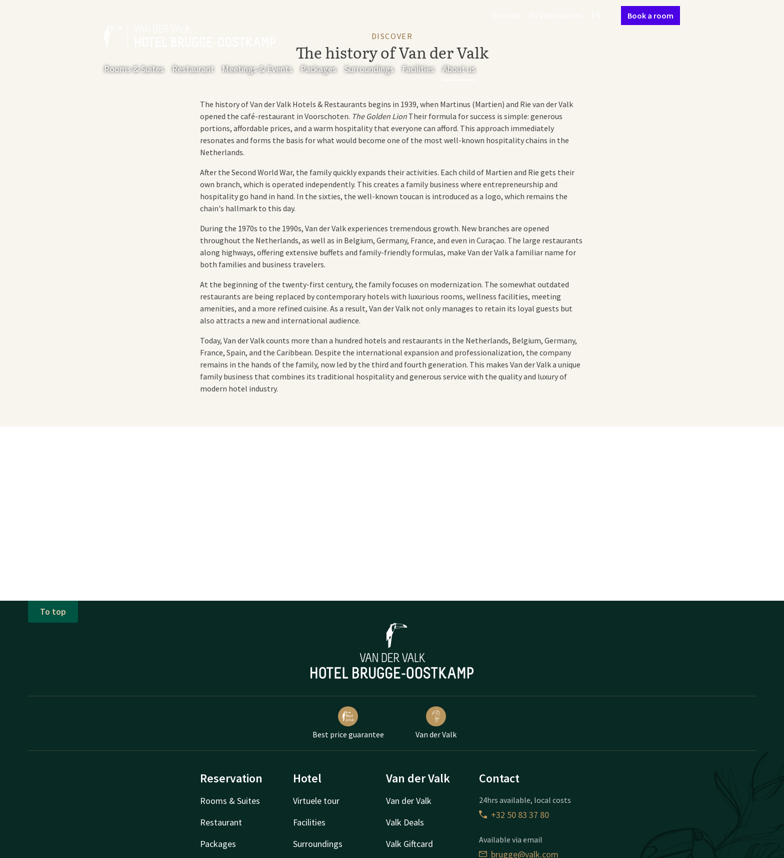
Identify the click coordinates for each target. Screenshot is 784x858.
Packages (318, 69)
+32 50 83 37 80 (514, 814)
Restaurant (193, 69)
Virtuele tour (316, 800)
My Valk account (555, 15)
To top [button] (53, 611)
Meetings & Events (257, 69)
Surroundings (369, 69)
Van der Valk (436, 722)
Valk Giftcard (409, 843)
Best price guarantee (348, 722)
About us (459, 69)
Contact (506, 15)
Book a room (651, 16)
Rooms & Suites (134, 69)
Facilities (418, 69)
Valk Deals (405, 822)
